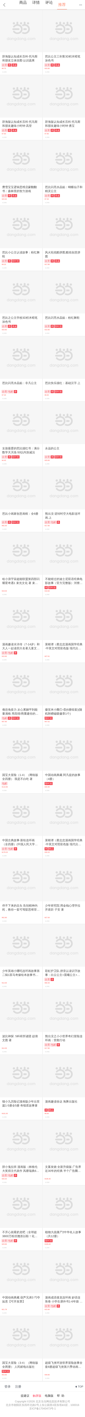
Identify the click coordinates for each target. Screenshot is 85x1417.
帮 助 (60, 1395)
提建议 (25, 1395)
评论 (49, 2)
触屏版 (37, 1395)
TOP (80, 1386)
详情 (36, 2)
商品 (23, 2)
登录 (7, 1386)
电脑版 (49, 1395)
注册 (18, 1386)
